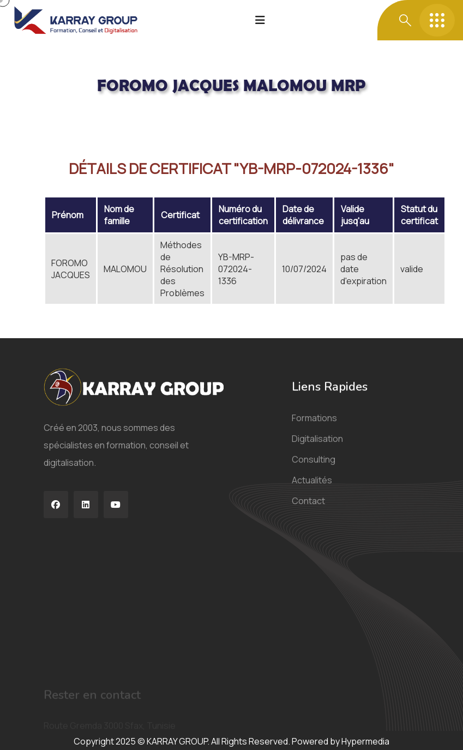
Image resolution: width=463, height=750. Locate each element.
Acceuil (58, 116)
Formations (314, 427)
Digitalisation (317, 448)
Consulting (313, 469)
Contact (308, 510)
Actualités (312, 489)
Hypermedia (365, 741)
